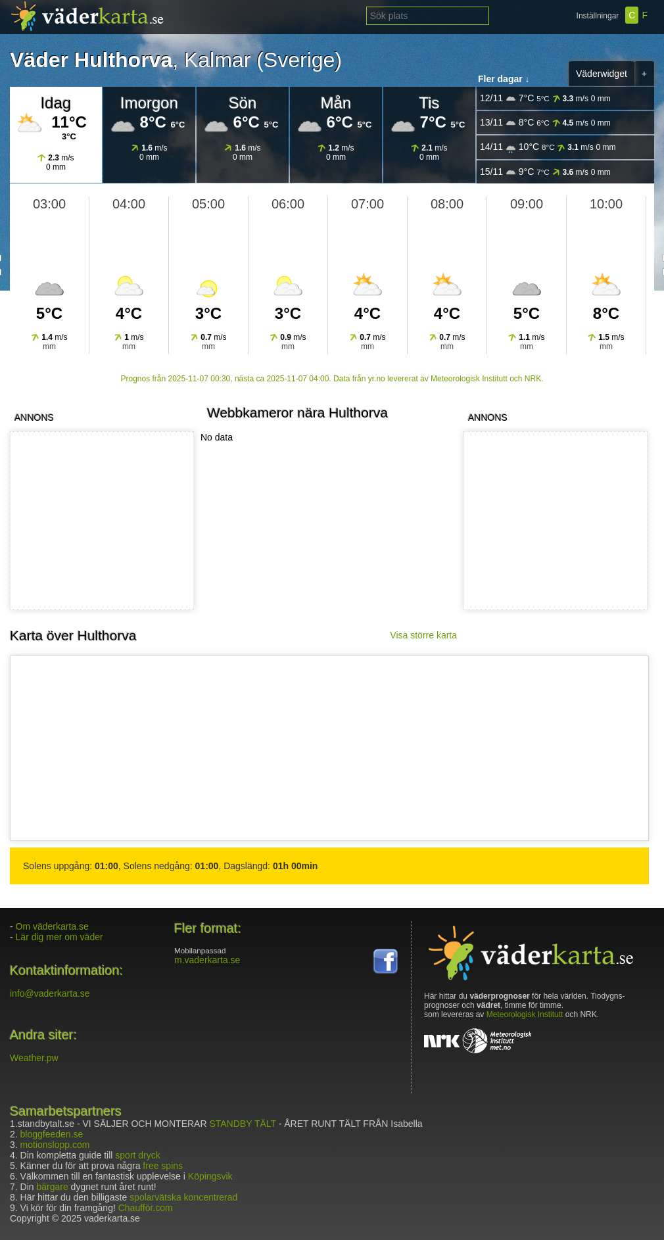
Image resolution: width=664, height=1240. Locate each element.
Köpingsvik (210, 1176)
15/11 (545, 172)
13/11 (545, 122)
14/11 (548, 147)
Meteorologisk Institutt (524, 1014)
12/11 (545, 98)
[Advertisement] (99, 521)
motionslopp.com (55, 1144)
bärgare (52, 1186)
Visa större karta (423, 635)
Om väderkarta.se (52, 926)
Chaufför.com (145, 1208)
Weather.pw (34, 1058)
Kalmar (217, 60)
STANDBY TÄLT (242, 1123)
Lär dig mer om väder (59, 937)
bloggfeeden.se (51, 1134)
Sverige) (303, 60)
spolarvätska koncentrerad (183, 1197)
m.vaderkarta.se (207, 960)
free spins (163, 1165)
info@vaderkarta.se (50, 993)
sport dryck (137, 1155)
